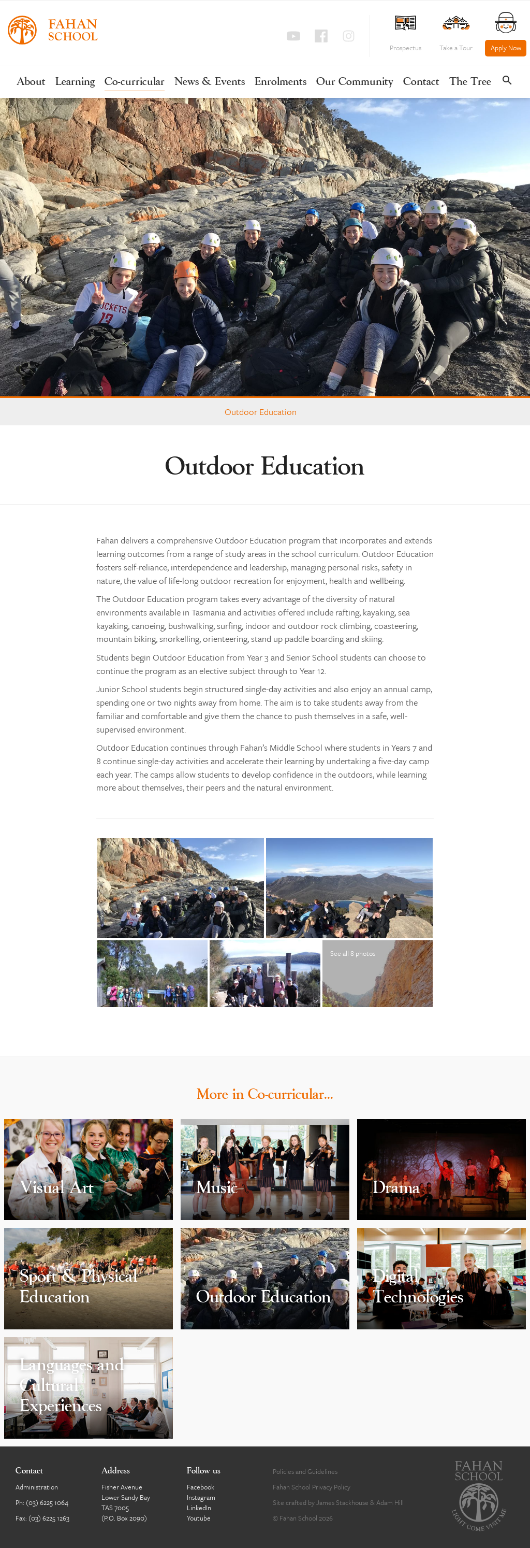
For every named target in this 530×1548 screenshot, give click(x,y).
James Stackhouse (342, 1502)
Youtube (199, 1518)
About (31, 82)
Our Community (354, 82)
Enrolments (280, 82)
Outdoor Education (261, 411)
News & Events (209, 82)
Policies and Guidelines (305, 1471)
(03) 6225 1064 (47, 1502)
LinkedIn (199, 1507)
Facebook (200, 1487)
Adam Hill (390, 1502)
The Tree (470, 82)
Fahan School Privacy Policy (311, 1487)
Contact (421, 82)
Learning (75, 82)
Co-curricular (135, 82)
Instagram (201, 1497)
